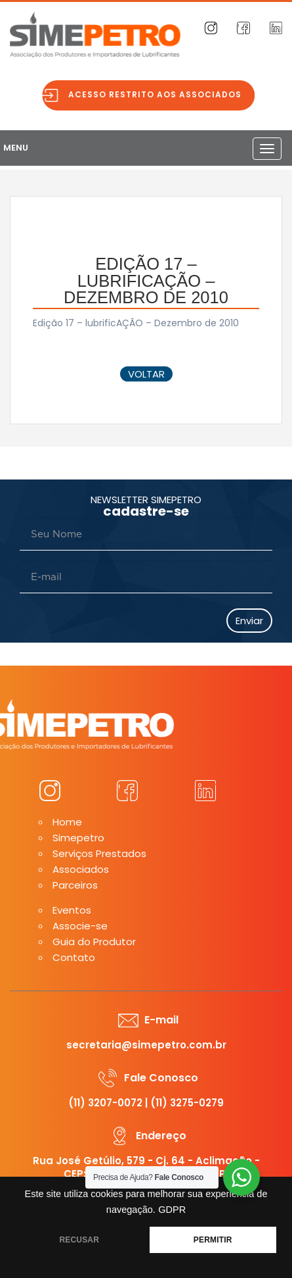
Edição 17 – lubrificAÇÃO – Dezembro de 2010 (136, 323)
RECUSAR (79, 1239)
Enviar (249, 620)
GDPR (172, 1209)
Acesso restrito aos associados (160, 94)
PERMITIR (213, 1239)
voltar (146, 374)
